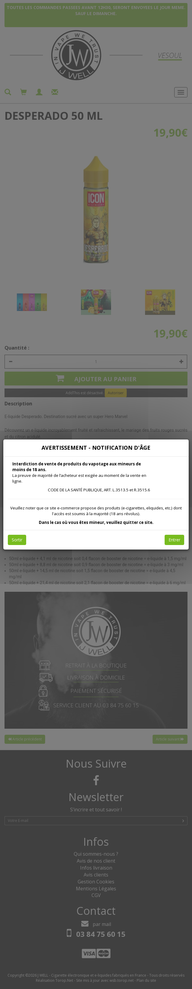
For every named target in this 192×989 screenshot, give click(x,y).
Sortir (17, 540)
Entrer (174, 540)
